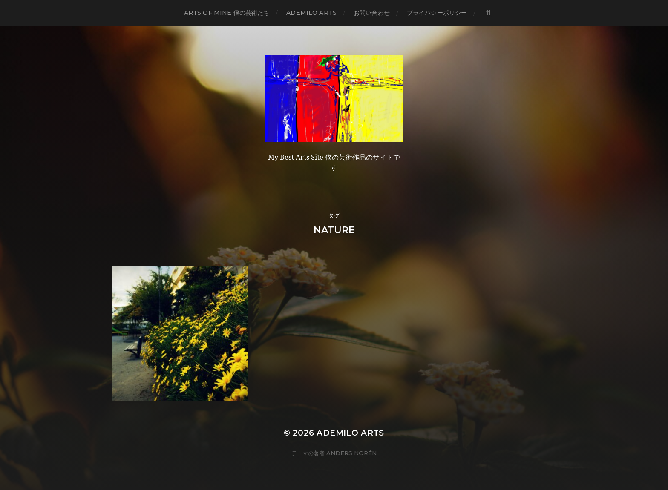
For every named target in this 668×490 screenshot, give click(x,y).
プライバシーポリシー (437, 13)
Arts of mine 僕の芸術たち (227, 13)
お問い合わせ (372, 13)
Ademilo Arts (311, 13)
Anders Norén (351, 453)
